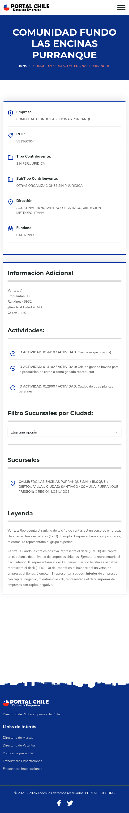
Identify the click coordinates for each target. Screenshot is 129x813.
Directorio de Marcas (18, 737)
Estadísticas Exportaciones (22, 761)
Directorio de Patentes (19, 745)
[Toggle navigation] (121, 7)
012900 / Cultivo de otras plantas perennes (66, 389)
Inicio (23, 66)
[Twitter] (70, 803)
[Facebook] (59, 803)
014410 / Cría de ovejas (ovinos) (65, 352)
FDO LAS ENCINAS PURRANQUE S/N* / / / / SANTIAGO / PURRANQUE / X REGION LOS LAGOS (68, 486)
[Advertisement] (64, 645)
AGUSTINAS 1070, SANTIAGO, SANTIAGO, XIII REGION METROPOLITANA (58, 210)
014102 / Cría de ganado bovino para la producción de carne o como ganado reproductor (69, 369)
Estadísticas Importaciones (22, 769)
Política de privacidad (18, 753)
